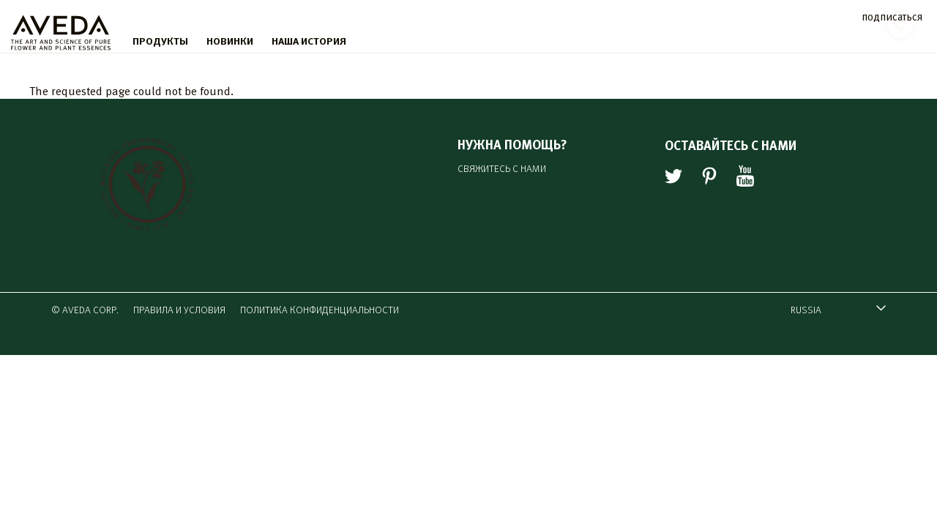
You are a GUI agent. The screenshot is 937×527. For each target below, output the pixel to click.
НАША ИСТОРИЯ (309, 40)
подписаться (892, 15)
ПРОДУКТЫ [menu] (160, 40)
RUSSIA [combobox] (831, 311)
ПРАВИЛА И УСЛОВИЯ (179, 309)
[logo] (61, 29)
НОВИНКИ (229, 40)
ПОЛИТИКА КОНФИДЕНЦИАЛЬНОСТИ (319, 309)
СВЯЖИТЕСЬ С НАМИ (502, 168)
